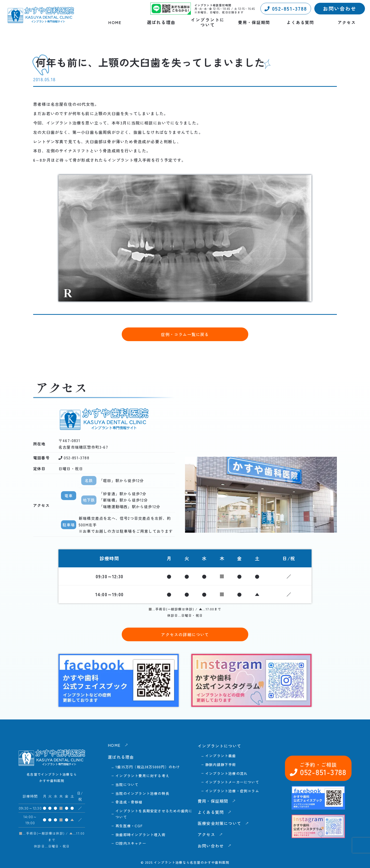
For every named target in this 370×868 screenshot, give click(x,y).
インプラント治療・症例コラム (232, 790)
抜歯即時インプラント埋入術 (140, 834)
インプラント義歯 (220, 755)
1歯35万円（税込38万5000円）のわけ (147, 766)
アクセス (347, 22)
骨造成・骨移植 (128, 801)
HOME (114, 22)
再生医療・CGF (129, 825)
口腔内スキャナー (130, 843)
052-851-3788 (285, 8)
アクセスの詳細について (185, 634)
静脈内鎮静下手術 (220, 764)
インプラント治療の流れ (226, 773)
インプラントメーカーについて (232, 781)
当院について (126, 784)
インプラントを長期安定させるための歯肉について (153, 813)
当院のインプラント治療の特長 (142, 793)
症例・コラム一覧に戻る (185, 334)
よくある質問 (300, 22)
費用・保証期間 (254, 22)
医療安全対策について (219, 823)
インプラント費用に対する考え (142, 775)
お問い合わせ (339, 8)
